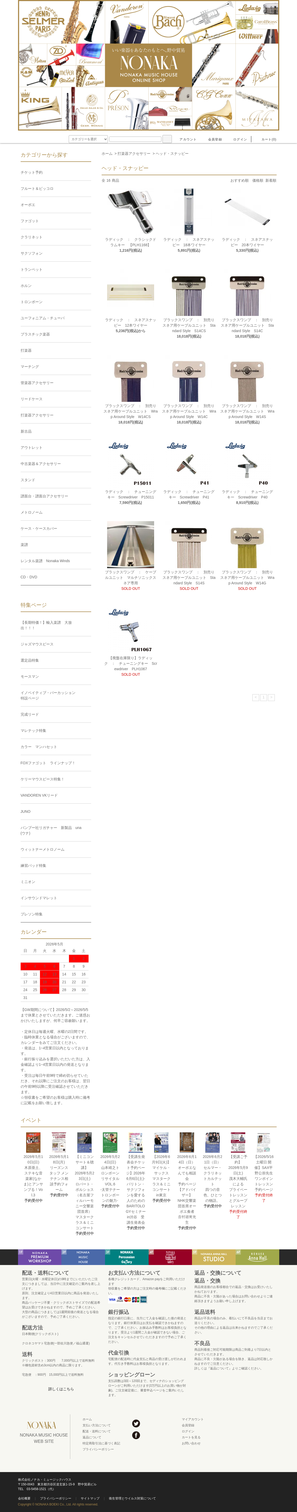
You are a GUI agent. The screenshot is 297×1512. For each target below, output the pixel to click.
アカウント (185, 139)
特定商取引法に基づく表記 (101, 1443)
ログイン (237, 139)
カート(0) (266, 139)
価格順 (257, 180)
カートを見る (191, 1437)
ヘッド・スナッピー (172, 153)
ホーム (107, 153)
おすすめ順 (239, 180)
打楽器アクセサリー (134, 153)
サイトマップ (90, 1498)
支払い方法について (97, 1425)
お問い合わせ (191, 1443)
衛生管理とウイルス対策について (132, 1498)
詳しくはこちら (61, 1389)
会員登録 (212, 139)
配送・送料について (97, 1431)
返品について (92, 1437)
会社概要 (24, 1498)
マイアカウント (193, 1419)
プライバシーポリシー (98, 1449)
